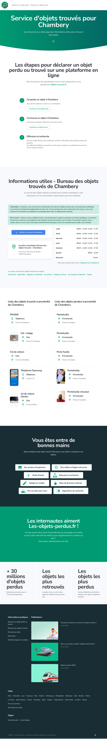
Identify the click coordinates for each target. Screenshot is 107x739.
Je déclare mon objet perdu (39, 109)
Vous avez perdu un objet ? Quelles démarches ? (78, 644)
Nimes (84, 700)
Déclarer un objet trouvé (39, 5)
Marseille (16, 696)
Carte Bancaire (13, 720)
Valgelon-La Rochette (34, 275)
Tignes (89, 275)
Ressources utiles (14, 632)
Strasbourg (50, 696)
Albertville (21, 275)
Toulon (29, 700)
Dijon (44, 700)
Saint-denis (69, 700)
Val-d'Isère (48, 275)
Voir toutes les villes (15, 708)
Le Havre (11, 700)
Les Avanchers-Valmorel (76, 275)
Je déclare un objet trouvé (38, 128)
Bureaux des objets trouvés (18, 628)
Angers (49, 700)
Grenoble (37, 700)
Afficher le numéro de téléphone (28, 233)
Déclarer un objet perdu (20, 5)
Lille (75, 696)
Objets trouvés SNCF (68, 666)
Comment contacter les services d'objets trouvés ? (78, 623)
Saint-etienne (21, 700)
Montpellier (59, 696)
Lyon (23, 696)
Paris (9, 696)
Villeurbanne (58, 700)
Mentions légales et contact (18, 640)
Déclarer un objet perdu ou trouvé (17, 623)
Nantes (41, 696)
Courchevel (12, 275)
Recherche (11, 636)
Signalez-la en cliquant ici (90, 263)
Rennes (81, 696)
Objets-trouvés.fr (59, 85)
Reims (88, 696)
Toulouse (29, 696)
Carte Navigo (25, 720)
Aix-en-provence (14, 704)
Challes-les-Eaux (60, 275)
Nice (36, 696)
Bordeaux (68, 696)
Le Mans (78, 700)
